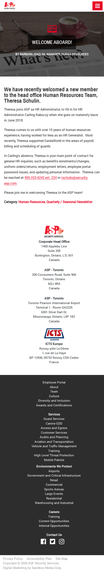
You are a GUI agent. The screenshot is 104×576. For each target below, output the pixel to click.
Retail (54, 480)
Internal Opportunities (54, 526)
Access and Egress (54, 428)
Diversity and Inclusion (54, 400)
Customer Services (54, 432)
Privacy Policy (13, 559)
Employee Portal (54, 382)
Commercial (54, 484)
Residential (54, 498)
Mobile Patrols (54, 460)
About (54, 387)
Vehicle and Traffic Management (54, 446)
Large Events (54, 494)
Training (54, 451)
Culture (54, 396)
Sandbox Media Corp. (47, 568)
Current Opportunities (54, 521)
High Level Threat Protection (54, 455)
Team (54, 391)
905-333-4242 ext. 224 (41, 177)
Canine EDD (54, 423)
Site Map (62, 559)
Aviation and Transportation (54, 442)
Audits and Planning (54, 437)
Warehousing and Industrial (54, 503)
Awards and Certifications (54, 405)
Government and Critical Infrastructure (54, 475)
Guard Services (54, 419)
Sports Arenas (54, 489)
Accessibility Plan (39, 559)
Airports (54, 471)
